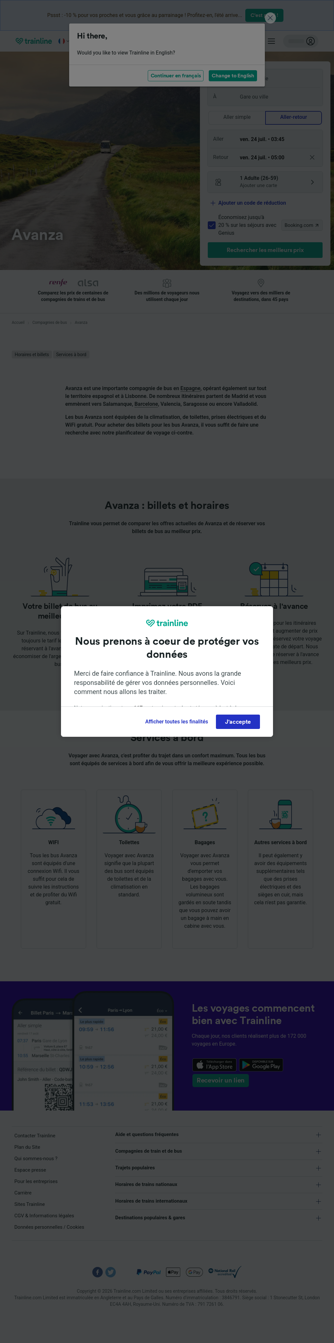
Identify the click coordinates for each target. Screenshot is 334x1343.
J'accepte (238, 722)
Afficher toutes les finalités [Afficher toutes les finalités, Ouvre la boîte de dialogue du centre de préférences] (176, 722)
